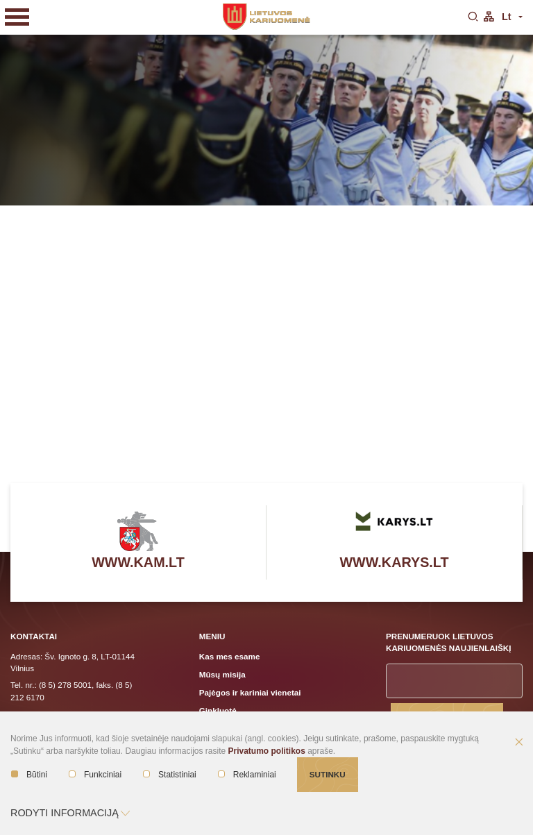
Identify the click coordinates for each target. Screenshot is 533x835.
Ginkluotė (218, 710)
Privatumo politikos (266, 751)
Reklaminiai (247, 774)
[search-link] (472, 17)
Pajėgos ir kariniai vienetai (250, 692)
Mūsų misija (222, 674)
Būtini (29, 774)
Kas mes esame (229, 656)
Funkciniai (95, 774)
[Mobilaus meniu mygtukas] (17, 17)
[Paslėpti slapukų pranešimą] (519, 742)
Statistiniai (169, 774)
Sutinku (328, 774)
